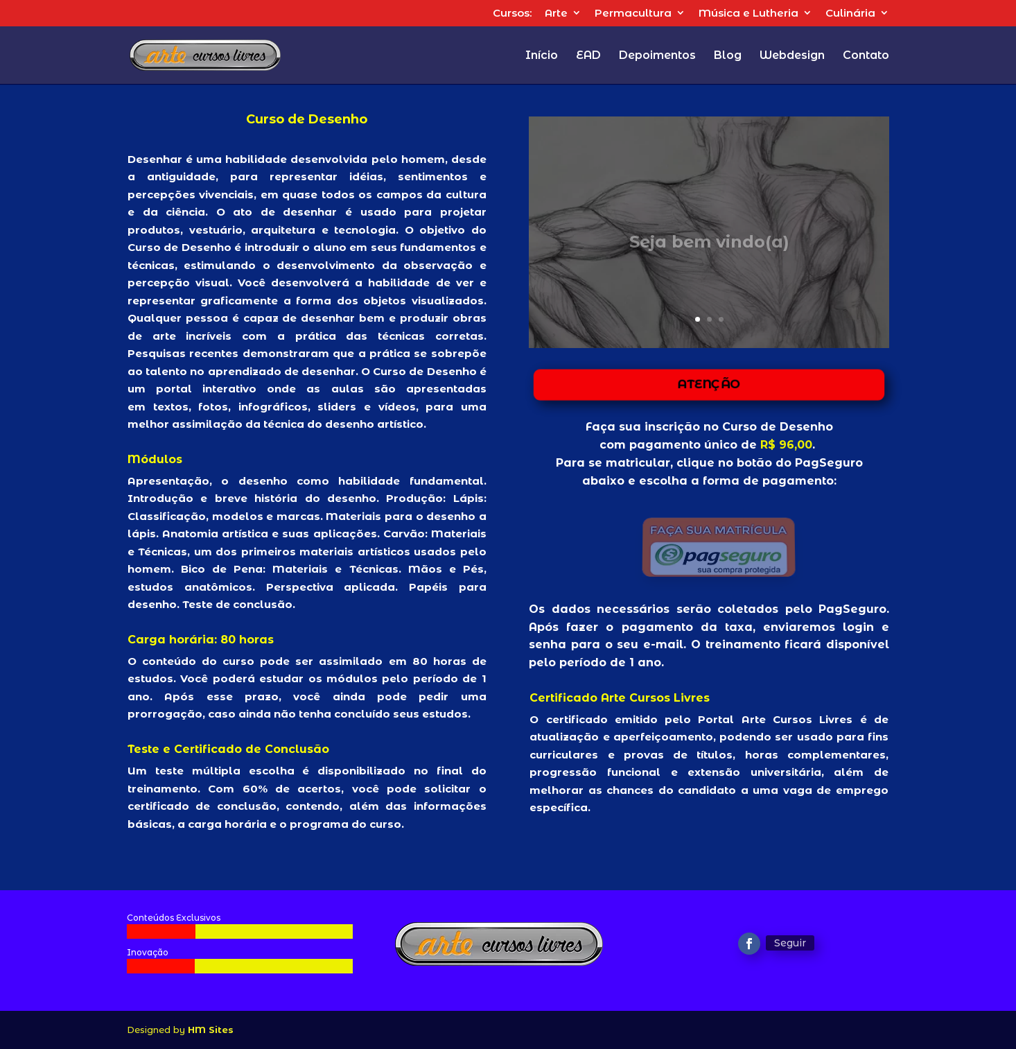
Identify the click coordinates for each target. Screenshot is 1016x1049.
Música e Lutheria (748, 13)
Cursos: (512, 13)
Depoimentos (657, 56)
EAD (588, 56)
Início (541, 56)
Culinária (850, 13)
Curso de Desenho (776, 426)
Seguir (790, 943)
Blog (728, 56)
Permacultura (633, 13)
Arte (556, 13)
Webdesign (792, 56)
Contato (866, 56)
